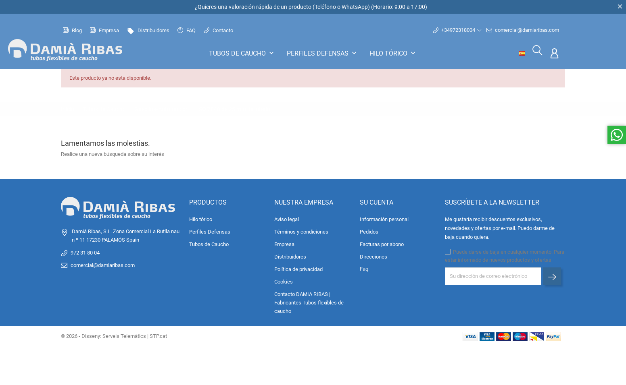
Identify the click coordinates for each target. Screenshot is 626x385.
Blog (72, 30)
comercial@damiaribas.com (522, 29)
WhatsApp (355, 7)
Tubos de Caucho (242, 52)
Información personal (384, 218)
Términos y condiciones (301, 230)
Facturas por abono (382, 243)
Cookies (283, 280)
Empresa (104, 30)
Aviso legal (286, 218)
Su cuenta (376, 201)
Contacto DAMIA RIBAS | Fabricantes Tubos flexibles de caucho (309, 301)
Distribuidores (148, 30)
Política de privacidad (298, 268)
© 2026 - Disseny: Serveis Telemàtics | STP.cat (114, 334)
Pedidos (369, 230)
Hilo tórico (393, 52)
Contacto (218, 30)
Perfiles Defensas (322, 52)
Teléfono (325, 7)
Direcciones (373, 255)
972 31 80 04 (85, 251)
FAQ (186, 30)
